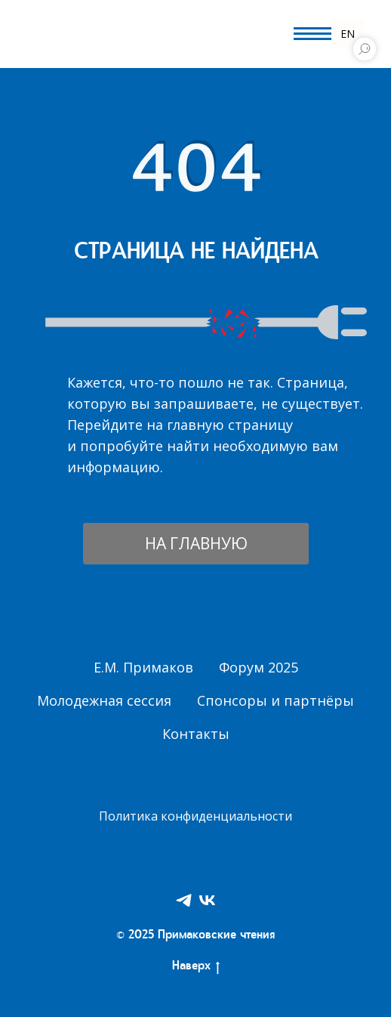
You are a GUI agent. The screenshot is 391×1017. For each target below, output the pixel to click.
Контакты (195, 734)
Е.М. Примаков (143, 667)
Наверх (196, 967)
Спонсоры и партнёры (275, 700)
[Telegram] (183, 900)
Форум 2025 (258, 667)
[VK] (207, 900)
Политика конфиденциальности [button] (195, 816)
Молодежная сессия (104, 700)
